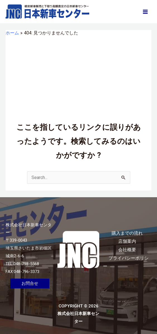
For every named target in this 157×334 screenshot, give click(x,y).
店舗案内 (127, 241)
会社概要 (127, 249)
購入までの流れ (127, 233)
